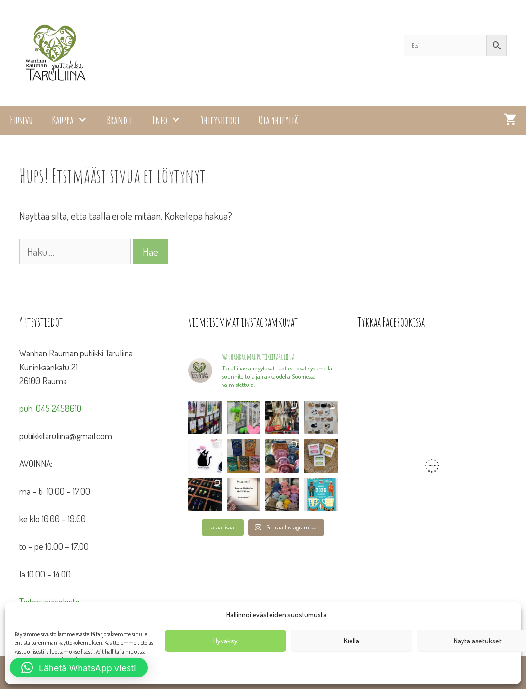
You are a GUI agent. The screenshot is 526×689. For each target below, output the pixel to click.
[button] (79, 667)
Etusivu (21, 120)
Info (171, 120)
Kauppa (74, 120)
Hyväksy (225, 640)
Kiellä (351, 640)
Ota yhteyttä (278, 120)
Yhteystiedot (220, 120)
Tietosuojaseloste (49, 601)
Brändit (119, 120)
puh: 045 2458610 (50, 408)
